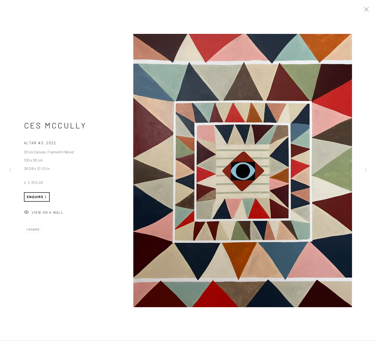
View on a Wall (44, 213)
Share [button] (34, 229)
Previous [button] (10, 170)
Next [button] (365, 170)
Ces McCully (55, 126)
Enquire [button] (35, 197)
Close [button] (365, 10)
